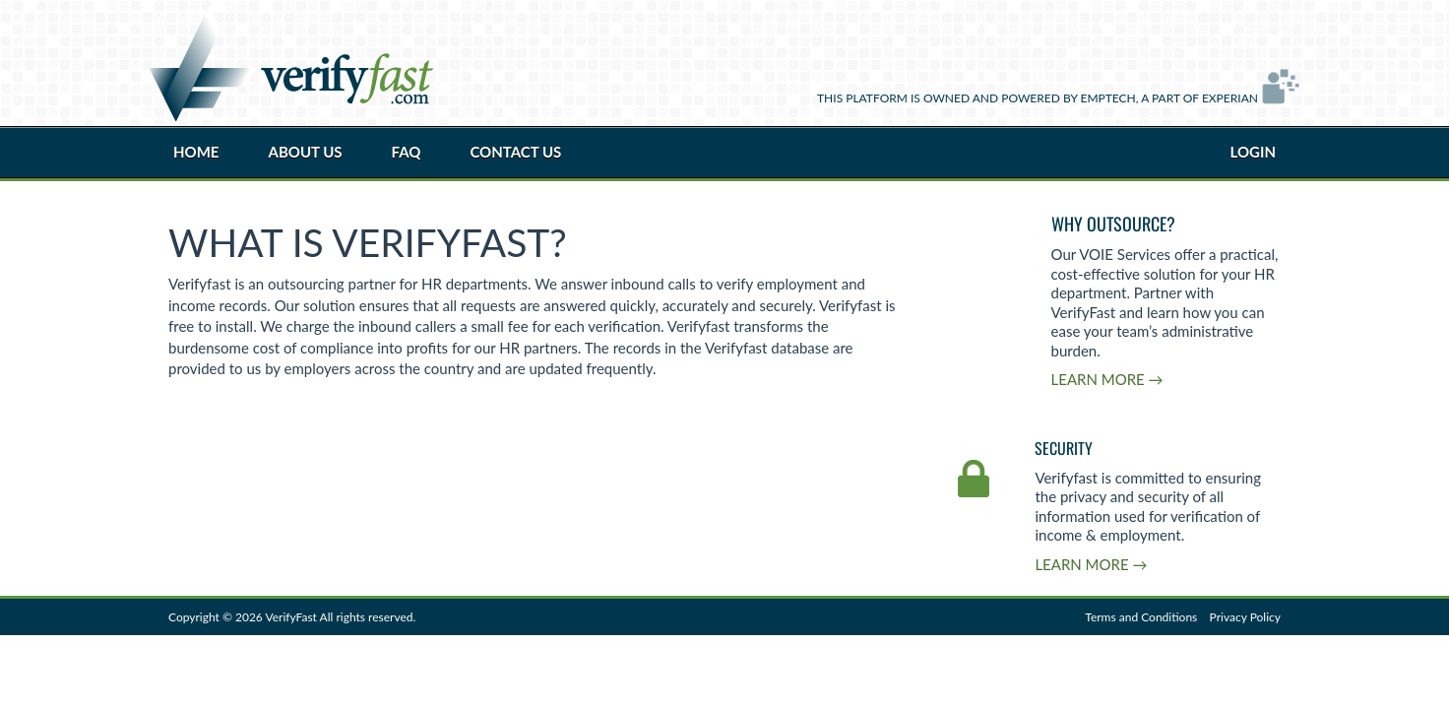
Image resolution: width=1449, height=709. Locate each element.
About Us (305, 152)
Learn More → (1107, 379)
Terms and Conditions (1141, 617)
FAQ (406, 152)
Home (196, 152)
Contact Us (515, 152)
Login (1253, 152)
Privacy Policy (1245, 617)
